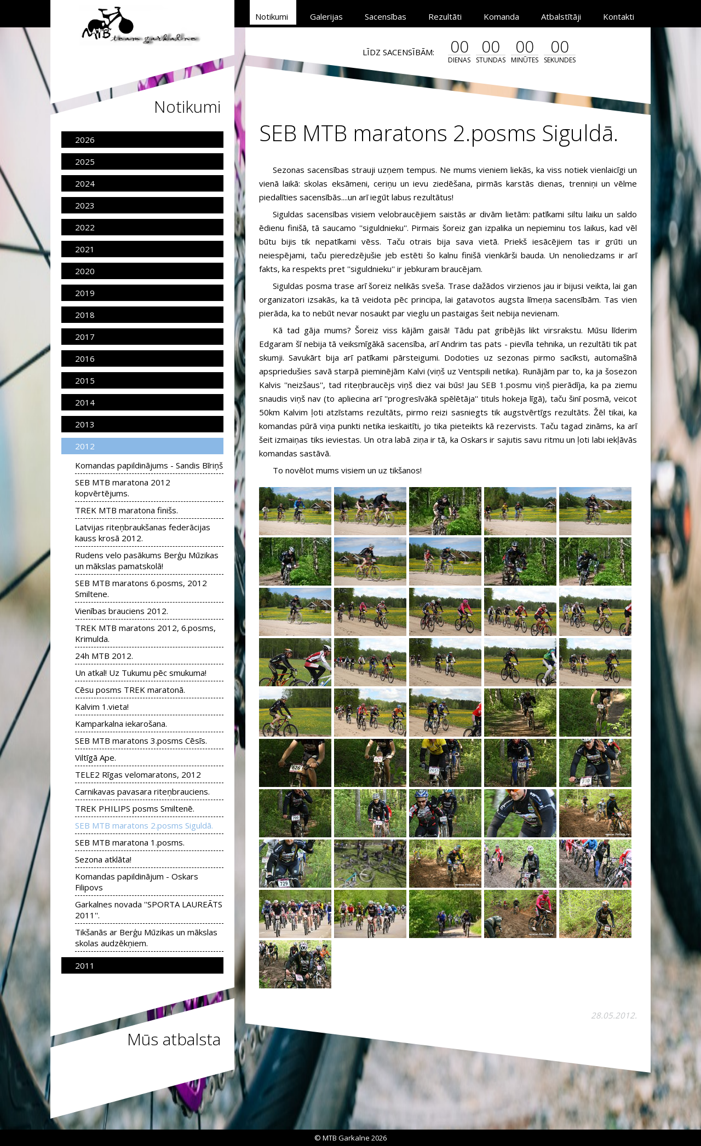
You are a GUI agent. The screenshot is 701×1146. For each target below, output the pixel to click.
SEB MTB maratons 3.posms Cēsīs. (141, 740)
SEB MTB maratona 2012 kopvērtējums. (122, 488)
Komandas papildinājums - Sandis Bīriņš (149, 465)
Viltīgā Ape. (95, 757)
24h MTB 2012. (104, 655)
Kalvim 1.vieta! (102, 706)
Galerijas (326, 16)
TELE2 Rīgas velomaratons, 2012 (138, 774)
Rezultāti (445, 16)
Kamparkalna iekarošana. (121, 723)
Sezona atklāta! (103, 859)
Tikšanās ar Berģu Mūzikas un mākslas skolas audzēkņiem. (146, 937)
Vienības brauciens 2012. (121, 610)
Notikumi (271, 16)
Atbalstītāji (561, 16)
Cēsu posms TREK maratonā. (130, 689)
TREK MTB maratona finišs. (126, 510)
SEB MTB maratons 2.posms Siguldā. (144, 825)
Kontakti (618, 16)
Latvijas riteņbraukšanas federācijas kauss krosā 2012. (142, 532)
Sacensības (385, 16)
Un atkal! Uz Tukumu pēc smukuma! (140, 672)
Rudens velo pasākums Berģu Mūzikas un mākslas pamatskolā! (147, 560)
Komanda (501, 16)
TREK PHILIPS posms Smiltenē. (134, 808)
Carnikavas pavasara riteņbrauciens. (142, 791)
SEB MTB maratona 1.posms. (130, 842)
